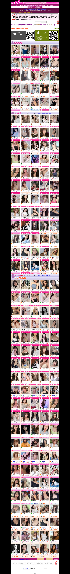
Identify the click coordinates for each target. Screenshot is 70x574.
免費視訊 (18, 54)
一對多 (38, 107)
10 (42, 113)
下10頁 (47, 113)
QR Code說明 (56, 28)
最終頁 (50, 113)
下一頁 (44, 113)
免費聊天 (57, 80)
